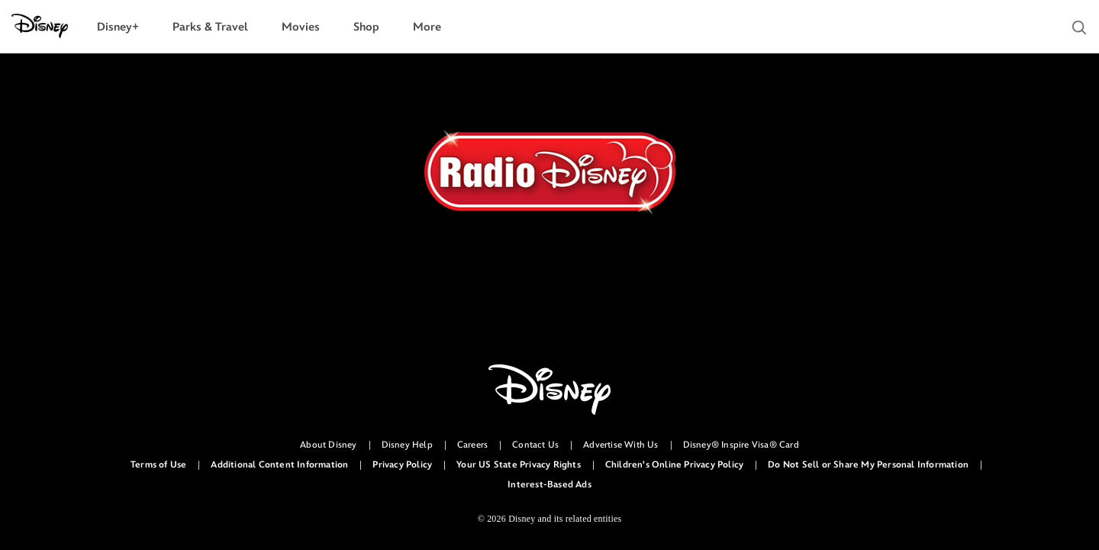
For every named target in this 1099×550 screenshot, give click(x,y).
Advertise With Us (620, 445)
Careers (472, 445)
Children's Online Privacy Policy (674, 465)
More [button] (427, 27)
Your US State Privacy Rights (518, 465)
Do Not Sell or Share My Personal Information (868, 465)
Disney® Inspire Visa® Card (741, 445)
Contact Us (535, 445)
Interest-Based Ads (549, 484)
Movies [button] (301, 27)
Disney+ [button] (118, 27)
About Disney (328, 445)
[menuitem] (117, 27)
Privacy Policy (402, 465)
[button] (1079, 27)
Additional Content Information (279, 465)
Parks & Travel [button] (210, 27)
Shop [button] (366, 27)
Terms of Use (158, 465)
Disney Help (407, 445)
